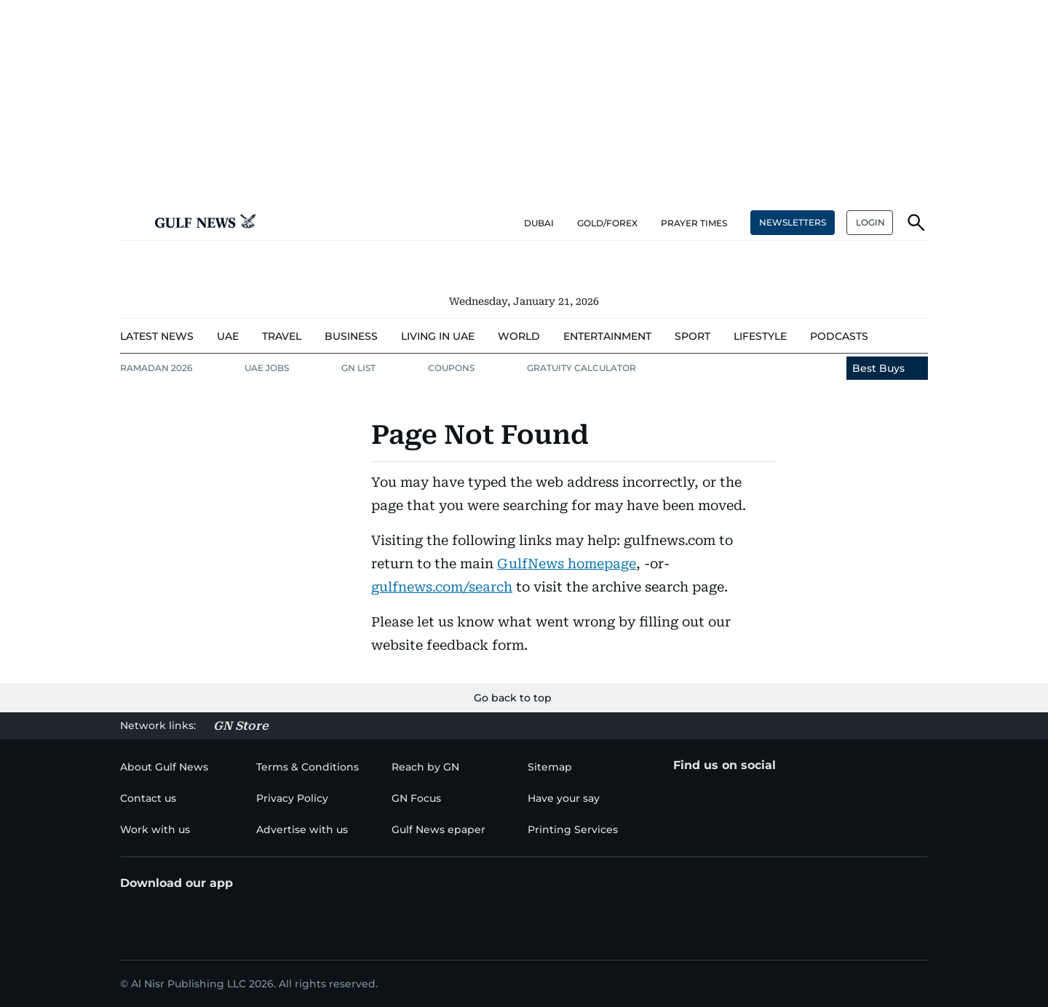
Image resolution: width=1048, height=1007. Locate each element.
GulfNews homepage (566, 563)
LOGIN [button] (870, 222)
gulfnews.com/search (441, 586)
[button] (131, 222)
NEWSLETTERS (792, 222)
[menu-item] (157, 336)
